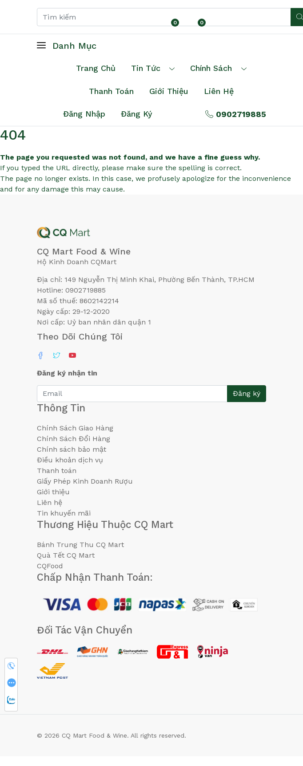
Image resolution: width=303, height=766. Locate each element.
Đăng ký (136, 113)
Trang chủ (96, 68)
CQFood (50, 566)
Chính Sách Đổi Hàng (73, 438)
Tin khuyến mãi (64, 513)
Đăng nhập (84, 113)
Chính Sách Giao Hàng (75, 428)
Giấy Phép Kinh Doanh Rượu (85, 481)
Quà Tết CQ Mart (66, 555)
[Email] (132, 393)
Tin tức (145, 68)
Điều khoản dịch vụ (70, 460)
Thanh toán (56, 470)
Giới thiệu (53, 492)
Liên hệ (219, 91)
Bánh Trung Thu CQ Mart (80, 544)
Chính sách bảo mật (71, 449)
